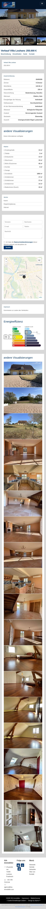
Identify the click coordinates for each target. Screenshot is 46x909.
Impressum (25, 898)
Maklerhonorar (35, 898)
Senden (8, 247)
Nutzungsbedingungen (20, 906)
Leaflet (40, 297)
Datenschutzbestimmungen (23, 242)
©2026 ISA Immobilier (13, 898)
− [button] (6, 262)
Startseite (8, 6)
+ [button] (6, 259)
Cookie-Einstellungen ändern (16, 900)
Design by (34, 900)
